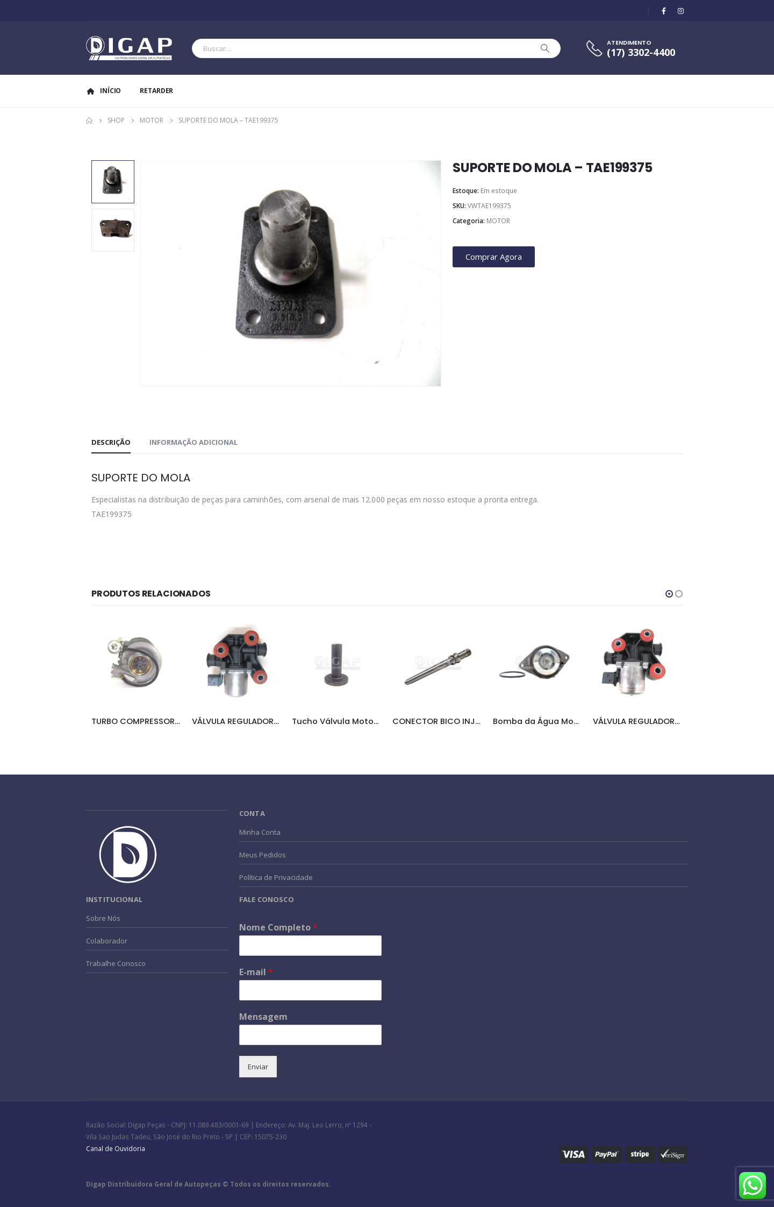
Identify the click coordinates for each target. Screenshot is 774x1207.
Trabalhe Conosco (116, 963)
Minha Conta (260, 832)
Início (103, 90)
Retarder (156, 90)
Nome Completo (278, 927)
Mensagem (263, 1017)
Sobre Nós (103, 918)
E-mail (256, 972)
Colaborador (106, 941)
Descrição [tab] (111, 442)
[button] (669, 593)
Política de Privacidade (276, 877)
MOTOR (498, 220)
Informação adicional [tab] (193, 442)
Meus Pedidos (262, 855)
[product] (136, 663)
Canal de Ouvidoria (115, 1148)
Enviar (258, 1066)
